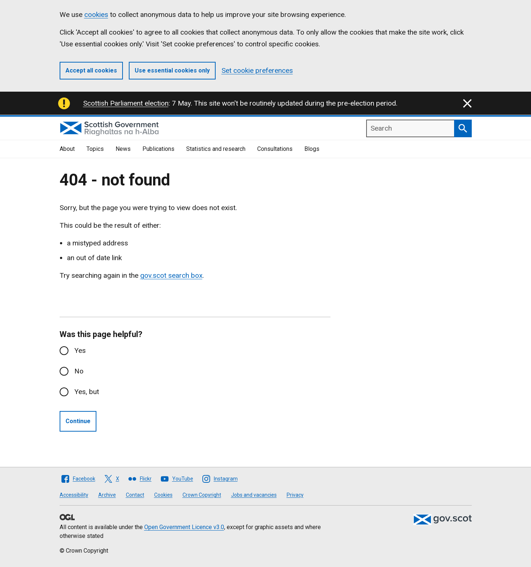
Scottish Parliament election (126, 103)
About (67, 148)
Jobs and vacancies (254, 495)
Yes (80, 350)
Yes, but (86, 391)
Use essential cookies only (172, 70)
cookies (96, 14)
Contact (135, 495)
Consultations (275, 148)
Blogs (311, 148)
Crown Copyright (202, 495)
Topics (95, 148)
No (79, 371)
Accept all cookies (91, 70)
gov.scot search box (171, 275)
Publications (158, 148)
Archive (107, 495)
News (123, 148)
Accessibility (74, 495)
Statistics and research (215, 148)
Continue (78, 421)
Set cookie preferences (257, 70)
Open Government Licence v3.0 (184, 527)
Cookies (163, 495)
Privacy (295, 495)
